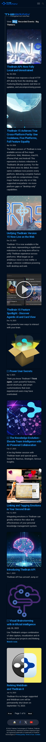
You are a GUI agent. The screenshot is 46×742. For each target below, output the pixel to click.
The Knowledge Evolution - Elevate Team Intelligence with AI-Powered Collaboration (24, 441)
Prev (10, 713)
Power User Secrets (19, 371)
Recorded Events (26, 21)
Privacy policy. (20, 734)
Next (30, 713)
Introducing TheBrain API (21, 569)
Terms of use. (30, 734)
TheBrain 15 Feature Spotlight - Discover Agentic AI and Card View (21, 313)
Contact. (38, 734)
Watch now (12, 642)
